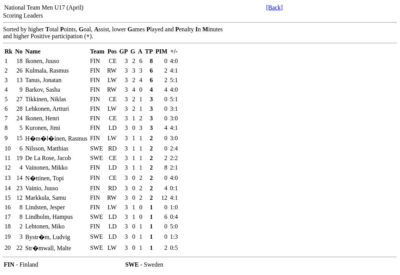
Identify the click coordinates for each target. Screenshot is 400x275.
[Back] (274, 7)
